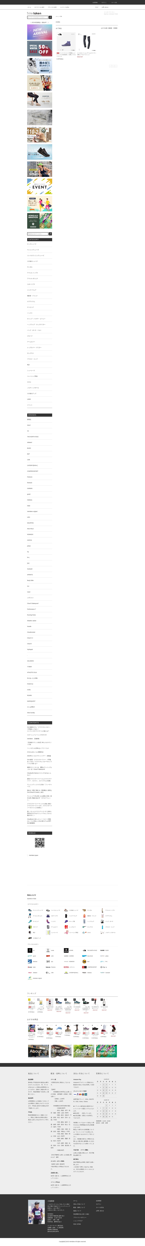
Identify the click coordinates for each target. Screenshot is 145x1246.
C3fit (61, 16)
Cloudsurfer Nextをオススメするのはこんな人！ (39, 774)
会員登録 (94, 2)
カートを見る (100, 1207)
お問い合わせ (104, 7)
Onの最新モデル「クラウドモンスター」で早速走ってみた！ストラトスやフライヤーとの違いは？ (39, 729)
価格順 (110, 28)
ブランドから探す (51, 7)
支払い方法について (79, 1204)
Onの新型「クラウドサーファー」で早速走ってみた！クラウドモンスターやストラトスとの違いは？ (39, 761)
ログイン (103, 2)
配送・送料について (79, 1207)
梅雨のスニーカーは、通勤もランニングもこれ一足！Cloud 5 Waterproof (39, 768)
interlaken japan (33, 855)
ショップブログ (77, 1221)
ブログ (95, 7)
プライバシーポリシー (79, 1217)
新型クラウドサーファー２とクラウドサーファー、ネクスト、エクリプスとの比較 (39, 779)
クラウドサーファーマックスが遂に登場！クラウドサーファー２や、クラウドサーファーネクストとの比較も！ (39, 805)
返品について (77, 1211)
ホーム (29, 7)
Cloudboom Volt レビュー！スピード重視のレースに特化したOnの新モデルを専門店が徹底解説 (39, 821)
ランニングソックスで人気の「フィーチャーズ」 (39, 785)
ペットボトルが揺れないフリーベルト (38, 748)
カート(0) (113, 2)
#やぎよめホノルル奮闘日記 (35, 752)
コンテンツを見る (63, 7)
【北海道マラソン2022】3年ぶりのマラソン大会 (39, 743)
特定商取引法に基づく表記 (81, 1214)
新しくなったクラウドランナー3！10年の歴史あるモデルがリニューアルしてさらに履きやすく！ (39, 813)
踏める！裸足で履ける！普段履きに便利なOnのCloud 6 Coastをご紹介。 (39, 791)
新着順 (115, 28)
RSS (74, 1224)
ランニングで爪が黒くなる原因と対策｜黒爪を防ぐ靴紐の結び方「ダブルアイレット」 (39, 798)
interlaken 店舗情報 (33, 738)
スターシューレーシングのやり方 (37, 735)
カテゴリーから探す (38, 7)
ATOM (79, 1224)
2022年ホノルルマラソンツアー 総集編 (39, 756)
